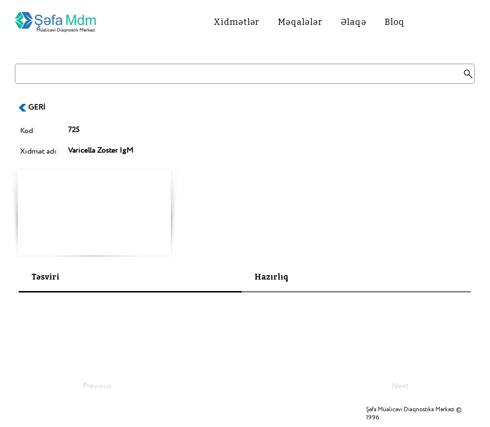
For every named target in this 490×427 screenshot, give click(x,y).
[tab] (130, 277)
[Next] (384, 385)
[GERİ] (42, 107)
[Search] (245, 74)
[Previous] (114, 385)
